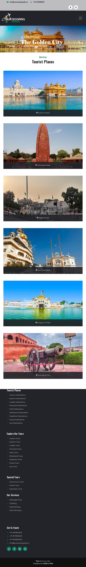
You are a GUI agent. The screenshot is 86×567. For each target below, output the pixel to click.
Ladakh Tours (13, 445)
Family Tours (13, 485)
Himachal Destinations (17, 405)
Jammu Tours (13, 438)
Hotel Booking (13, 507)
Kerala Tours (13, 463)
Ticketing (12, 503)
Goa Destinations (15, 423)
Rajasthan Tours (14, 459)
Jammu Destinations (16, 395)
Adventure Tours (14, 489)
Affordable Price (14, 500)
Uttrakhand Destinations (17, 413)
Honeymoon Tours (15, 482)
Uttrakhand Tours (15, 456)
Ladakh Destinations (16, 402)
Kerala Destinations (15, 420)
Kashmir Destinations (16, 399)
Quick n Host (48, 563)
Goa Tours (12, 467)
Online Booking (14, 510)
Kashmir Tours (13, 442)
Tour (37, 561)
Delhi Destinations (15, 409)
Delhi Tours (12, 453)
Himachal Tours (14, 449)
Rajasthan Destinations (17, 416)
